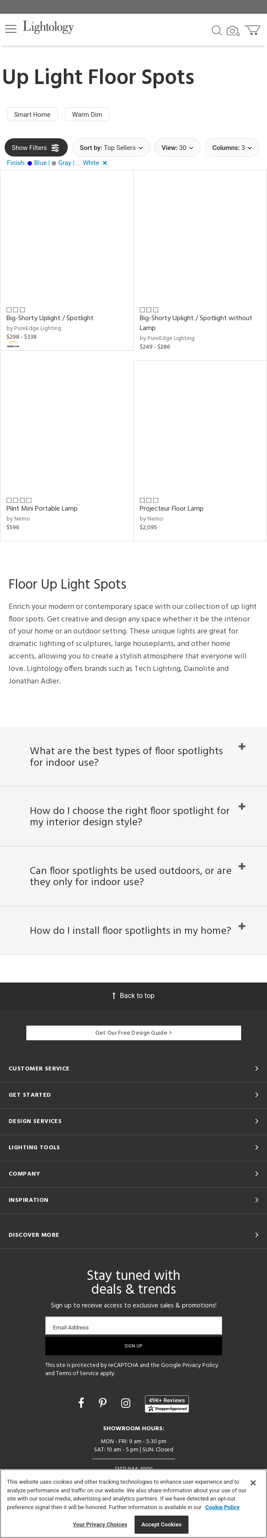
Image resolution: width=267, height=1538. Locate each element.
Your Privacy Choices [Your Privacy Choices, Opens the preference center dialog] (100, 1524)
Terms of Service (77, 1374)
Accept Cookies (161, 1524)
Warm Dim (88, 115)
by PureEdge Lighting (33, 329)
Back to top (133, 996)
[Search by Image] (233, 31)
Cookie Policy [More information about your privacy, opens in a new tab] (222, 1507)
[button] (10, 29)
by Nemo (18, 519)
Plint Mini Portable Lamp (42, 509)
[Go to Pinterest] (104, 1403)
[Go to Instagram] (127, 1403)
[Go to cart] (253, 28)
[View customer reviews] (167, 1404)
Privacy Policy (200, 1365)
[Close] (253, 1482)
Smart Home (32, 115)
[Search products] (217, 29)
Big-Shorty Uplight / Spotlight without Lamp (196, 323)
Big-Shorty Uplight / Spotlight (50, 318)
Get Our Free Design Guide (133, 1033)
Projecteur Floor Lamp (172, 509)
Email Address (71, 1327)
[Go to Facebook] (82, 1403)
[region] (133, 1503)
